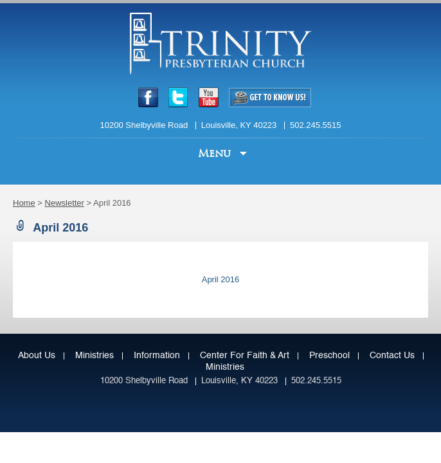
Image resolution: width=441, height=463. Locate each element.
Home (24, 203)
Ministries (94, 355)
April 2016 (221, 279)
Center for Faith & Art (244, 355)
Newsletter (64, 203)
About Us (36, 355)
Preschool (329, 355)
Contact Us (392, 355)
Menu (216, 153)
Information (157, 355)
